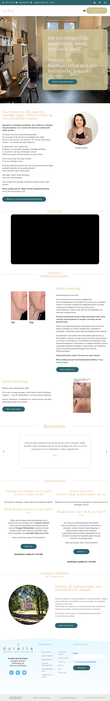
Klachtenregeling (68, 697)
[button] (84, 11)
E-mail (75, 653)
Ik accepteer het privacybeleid (86, 662)
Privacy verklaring (41, 697)
